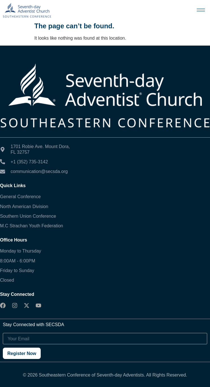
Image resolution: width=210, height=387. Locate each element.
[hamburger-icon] (200, 10)
